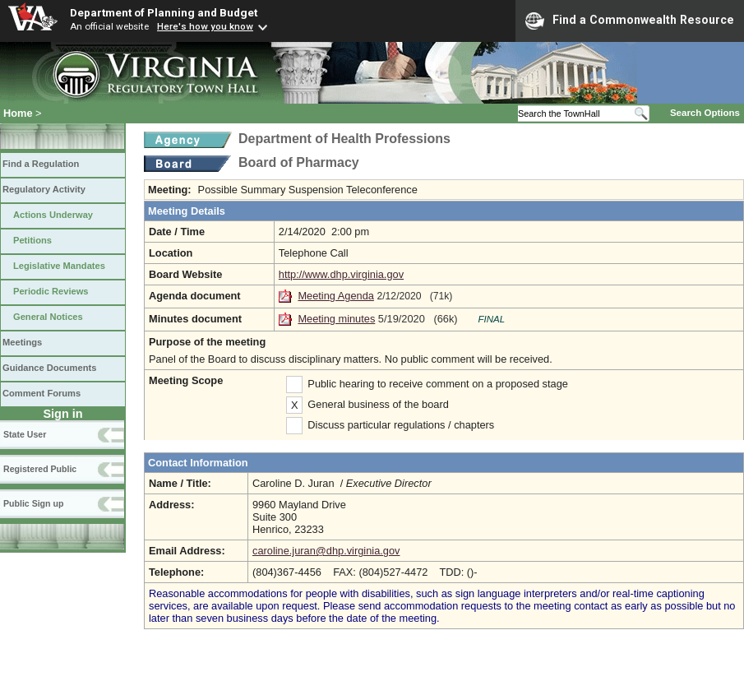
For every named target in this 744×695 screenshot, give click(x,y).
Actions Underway (53, 215)
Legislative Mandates (59, 266)
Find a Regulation (40, 164)
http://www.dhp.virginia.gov (341, 274)
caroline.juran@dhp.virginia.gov (326, 550)
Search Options (705, 113)
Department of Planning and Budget (163, 12)
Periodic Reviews (51, 291)
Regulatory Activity (43, 189)
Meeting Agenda (336, 296)
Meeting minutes (336, 319)
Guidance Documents (49, 368)
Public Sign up (33, 503)
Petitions (32, 240)
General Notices (48, 317)
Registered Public (39, 469)
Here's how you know (205, 26)
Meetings (22, 342)
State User (24, 434)
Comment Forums (41, 393)
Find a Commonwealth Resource (629, 20)
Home (18, 113)
